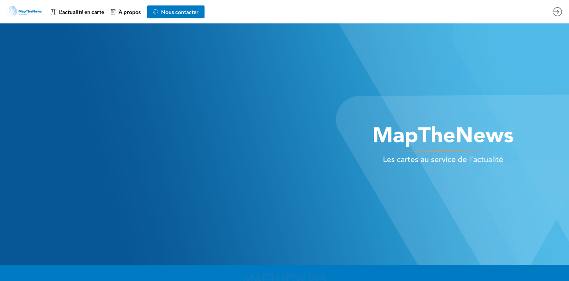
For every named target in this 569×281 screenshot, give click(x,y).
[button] (176, 11)
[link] (77, 11)
